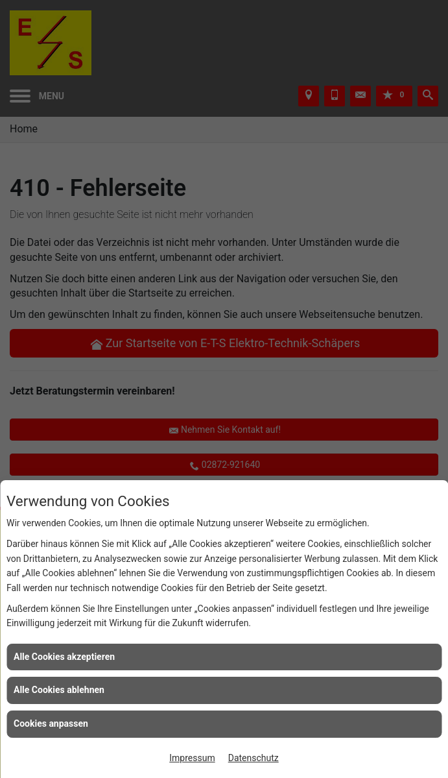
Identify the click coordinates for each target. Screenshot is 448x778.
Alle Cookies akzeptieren (64, 656)
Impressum (192, 758)
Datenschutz (253, 758)
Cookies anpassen (51, 723)
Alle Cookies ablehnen (59, 690)
